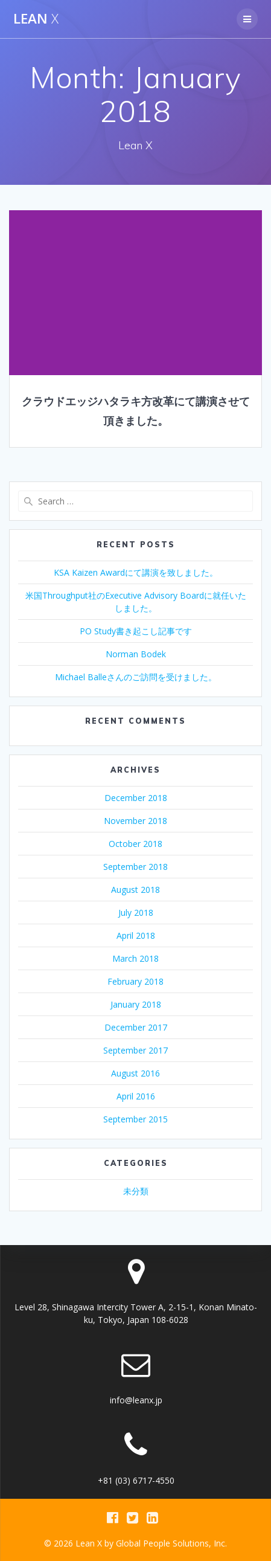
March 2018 (135, 958)
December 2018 (135, 797)
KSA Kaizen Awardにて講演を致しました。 (136, 572)
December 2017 (135, 1027)
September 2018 (135, 866)
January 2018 (135, 1004)
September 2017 (135, 1050)
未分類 (135, 1191)
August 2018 (135, 889)
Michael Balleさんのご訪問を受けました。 (136, 677)
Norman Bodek (136, 654)
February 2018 (135, 981)
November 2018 (135, 820)
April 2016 (135, 1096)
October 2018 (135, 843)
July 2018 (135, 912)
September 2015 (135, 1119)
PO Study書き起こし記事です (136, 631)
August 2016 (135, 1073)
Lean (36, 18)
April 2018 (135, 935)
